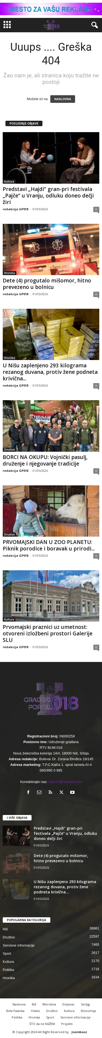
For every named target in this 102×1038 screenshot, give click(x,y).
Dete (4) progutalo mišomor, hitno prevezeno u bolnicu (47, 284)
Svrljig (85, 1004)
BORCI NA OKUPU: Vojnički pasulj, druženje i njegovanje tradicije (45, 460)
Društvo (9, 449)
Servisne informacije (19, 945)
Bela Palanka (15, 1011)
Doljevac (68, 1004)
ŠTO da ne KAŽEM (42, 1024)
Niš (5, 929)
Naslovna (19, 1004)
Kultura (9, 181)
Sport (7, 953)
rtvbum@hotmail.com (65, 782)
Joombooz (79, 1032)
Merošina (49, 1004)
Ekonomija (88, 1011)
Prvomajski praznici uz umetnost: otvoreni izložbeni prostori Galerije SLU (47, 633)
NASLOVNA (62, 99)
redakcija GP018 (15, 209)
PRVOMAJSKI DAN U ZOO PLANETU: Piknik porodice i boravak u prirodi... (49, 545)
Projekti (67, 1024)
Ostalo (35, 1011)
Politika (8, 970)
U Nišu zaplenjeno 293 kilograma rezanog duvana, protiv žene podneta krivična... (50, 372)
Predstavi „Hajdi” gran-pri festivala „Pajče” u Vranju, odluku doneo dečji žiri (48, 196)
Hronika (9, 273)
